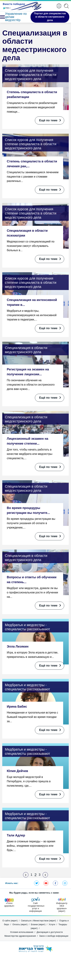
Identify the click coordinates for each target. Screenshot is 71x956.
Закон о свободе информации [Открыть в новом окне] (53, 936)
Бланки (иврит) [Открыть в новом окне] (38, 924)
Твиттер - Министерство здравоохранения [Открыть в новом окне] (36, 883)
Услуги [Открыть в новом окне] (52, 924)
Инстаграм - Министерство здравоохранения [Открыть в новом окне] (64, 883)
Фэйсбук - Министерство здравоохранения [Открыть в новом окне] (55, 883)
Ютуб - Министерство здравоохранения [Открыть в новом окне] (45, 883)
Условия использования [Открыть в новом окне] (21, 932)
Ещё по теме (50, 120)
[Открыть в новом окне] (21, 6)
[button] (2, 17)
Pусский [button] (59, 5)
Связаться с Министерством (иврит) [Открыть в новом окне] (38, 920)
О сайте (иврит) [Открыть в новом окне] (10, 920)
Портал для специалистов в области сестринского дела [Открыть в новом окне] (50, 17)
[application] (67, 6)
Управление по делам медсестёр (16, 17)
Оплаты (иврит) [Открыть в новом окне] (20, 924)
